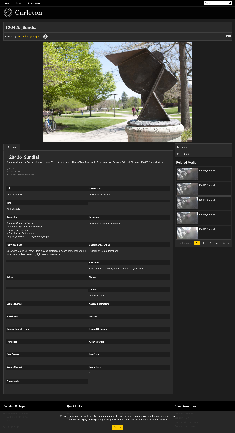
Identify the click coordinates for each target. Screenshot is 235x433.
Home (18, 3)
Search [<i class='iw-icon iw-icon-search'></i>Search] (230, 3)
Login (182, 146)
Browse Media (34, 3)
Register (183, 153)
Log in (6, 3)
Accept (117, 427)
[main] (117, 209)
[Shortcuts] (228, 36)
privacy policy (109, 419)
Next (225, 243)
